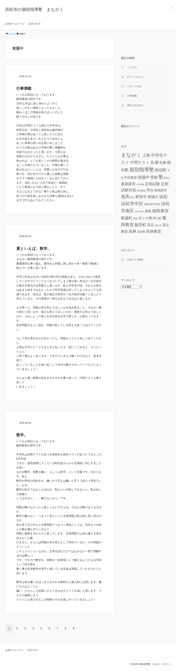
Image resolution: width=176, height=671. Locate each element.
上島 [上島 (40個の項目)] (146, 155)
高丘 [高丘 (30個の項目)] (150, 225)
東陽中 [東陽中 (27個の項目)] (153, 197)
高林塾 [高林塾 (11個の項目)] (141, 231)
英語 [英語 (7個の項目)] (135, 218)
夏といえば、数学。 (33, 248)
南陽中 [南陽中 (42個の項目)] (144, 177)
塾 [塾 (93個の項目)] (161, 177)
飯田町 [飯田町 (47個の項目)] (140, 225)
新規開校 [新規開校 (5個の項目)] (141, 190)
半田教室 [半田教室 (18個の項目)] (130, 177)
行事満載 (23, 88)
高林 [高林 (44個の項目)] (132, 231)
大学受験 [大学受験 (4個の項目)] (140, 184)
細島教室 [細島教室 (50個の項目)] (160, 211)
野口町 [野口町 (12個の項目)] (157, 218)
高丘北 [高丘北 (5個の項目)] (158, 225)
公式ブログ (35, 23)
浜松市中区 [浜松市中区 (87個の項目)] (132, 203)
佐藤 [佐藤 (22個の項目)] (162, 162)
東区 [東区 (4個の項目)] (132, 197)
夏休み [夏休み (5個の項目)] (167, 178)
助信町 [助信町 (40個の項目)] (161, 170)
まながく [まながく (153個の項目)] (131, 155)
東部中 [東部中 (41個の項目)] (141, 197)
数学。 (22, 435)
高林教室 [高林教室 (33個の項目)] (153, 231)
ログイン (167, 664)
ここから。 (133, 67)
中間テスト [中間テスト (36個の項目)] (140, 162)
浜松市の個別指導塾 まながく (34, 9)
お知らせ (132, 259)
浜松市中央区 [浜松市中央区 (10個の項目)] (152, 204)
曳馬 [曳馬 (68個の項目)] (125, 196)
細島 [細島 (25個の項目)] (148, 211)
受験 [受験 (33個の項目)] (154, 177)
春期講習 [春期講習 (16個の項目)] (160, 190)
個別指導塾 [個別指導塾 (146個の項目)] (141, 169)
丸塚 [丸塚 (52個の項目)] (154, 162)
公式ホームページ (14, 23)
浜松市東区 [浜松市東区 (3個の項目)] (139, 211)
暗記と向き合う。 (136, 105)
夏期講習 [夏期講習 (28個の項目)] (128, 184)
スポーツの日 (134, 86)
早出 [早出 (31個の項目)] (150, 190)
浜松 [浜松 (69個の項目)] (163, 196)
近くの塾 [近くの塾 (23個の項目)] (145, 218)
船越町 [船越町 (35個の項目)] (126, 218)
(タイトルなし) (135, 76)
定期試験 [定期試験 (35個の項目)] (152, 184)
